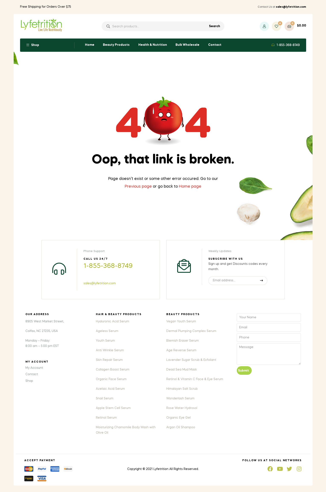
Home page (190, 186)
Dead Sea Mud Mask (181, 369)
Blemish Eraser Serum (182, 340)
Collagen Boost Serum (112, 369)
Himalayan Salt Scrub (182, 388)
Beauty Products (116, 44)
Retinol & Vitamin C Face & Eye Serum (194, 379)
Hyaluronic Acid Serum (112, 321)
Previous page (138, 186)
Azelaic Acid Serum (110, 388)
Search (214, 26)
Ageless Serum (107, 331)
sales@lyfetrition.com (99, 283)
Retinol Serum (106, 417)
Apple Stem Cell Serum (113, 408)
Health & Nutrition (152, 44)
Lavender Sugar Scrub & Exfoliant (191, 360)
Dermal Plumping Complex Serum (191, 331)
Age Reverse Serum (181, 350)
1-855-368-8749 (288, 45)
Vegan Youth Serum (181, 321)
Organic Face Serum (111, 379)
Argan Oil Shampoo (180, 427)
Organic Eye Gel (178, 417)
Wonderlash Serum (180, 398)
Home (89, 44)
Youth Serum (105, 340)
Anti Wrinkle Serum (110, 350)
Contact (214, 44)
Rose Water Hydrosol (181, 408)
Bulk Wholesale (187, 44)
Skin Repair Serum (109, 360)
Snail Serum (104, 398)
